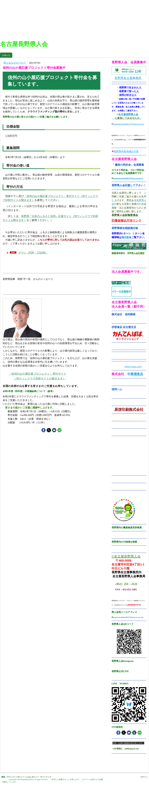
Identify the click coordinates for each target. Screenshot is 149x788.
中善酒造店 (135, 374)
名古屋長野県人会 (128, 114)
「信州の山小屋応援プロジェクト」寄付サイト (37, 373)
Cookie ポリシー (32, 777)
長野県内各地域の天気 (126, 151)
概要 (3, 777)
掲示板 (125, 237)
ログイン (144, 777)
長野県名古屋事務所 (128, 78)
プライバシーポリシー (15, 777)
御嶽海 (115, 253)
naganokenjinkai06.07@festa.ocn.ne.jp (128, 124)
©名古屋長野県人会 (126, 556)
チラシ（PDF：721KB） (33, 252)
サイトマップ (45, 777)
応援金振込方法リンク (126, 220)
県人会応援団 (137, 253)
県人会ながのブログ (14, 63)
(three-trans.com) (133, 366)
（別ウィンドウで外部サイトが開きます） (39, 378)
